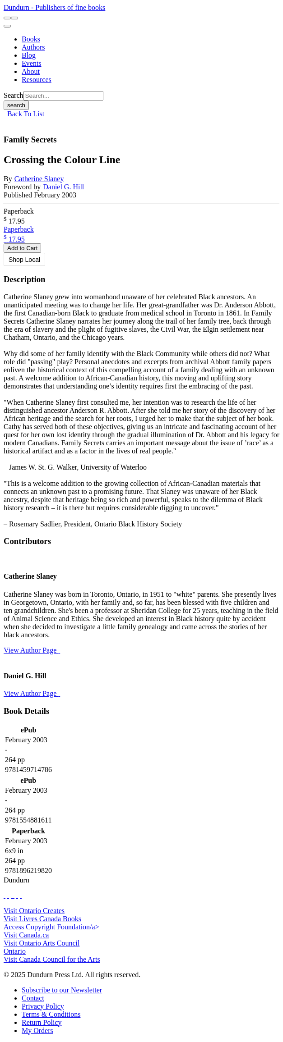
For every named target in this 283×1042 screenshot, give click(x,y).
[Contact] (33, 998)
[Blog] (29, 55)
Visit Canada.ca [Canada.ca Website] (26, 935)
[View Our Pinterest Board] (17, 895)
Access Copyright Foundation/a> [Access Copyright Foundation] (51, 927)
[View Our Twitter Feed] (8, 895)
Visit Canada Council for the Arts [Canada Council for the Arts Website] (52, 959)
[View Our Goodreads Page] (21, 895)
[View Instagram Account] (13, 895)
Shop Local (24, 259)
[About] (31, 71)
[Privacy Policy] (43, 1006)
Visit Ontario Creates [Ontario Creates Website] (34, 910)
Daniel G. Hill (63, 187)
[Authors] (33, 47)
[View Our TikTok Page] (12, 895)
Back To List (24, 114)
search (16, 105)
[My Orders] (37, 1030)
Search (13, 95)
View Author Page (32, 650)
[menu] (7, 26)
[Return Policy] (41, 1022)
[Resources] (36, 79)
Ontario (15, 951)
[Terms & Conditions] (51, 1014)
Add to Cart (22, 248)
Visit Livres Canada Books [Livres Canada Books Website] (42, 919)
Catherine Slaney (39, 179)
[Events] (32, 63)
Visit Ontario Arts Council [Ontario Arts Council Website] (41, 943)
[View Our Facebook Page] (4, 895)
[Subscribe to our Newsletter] (62, 990)
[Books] (31, 39)
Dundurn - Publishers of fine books (54, 7)
